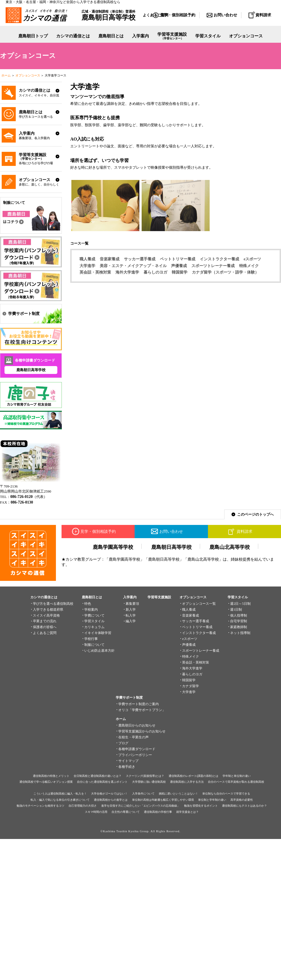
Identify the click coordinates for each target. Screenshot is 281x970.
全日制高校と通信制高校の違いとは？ (97, 775)
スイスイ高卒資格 (46, 615)
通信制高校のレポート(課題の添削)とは (193, 775)
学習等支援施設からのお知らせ (142, 731)
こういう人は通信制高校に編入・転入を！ (60, 793)
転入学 (131, 615)
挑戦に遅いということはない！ (178, 793)
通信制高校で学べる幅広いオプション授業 (46, 781)
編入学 (131, 621)
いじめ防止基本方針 (99, 651)
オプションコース (27, 75)
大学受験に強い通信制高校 (149, 781)
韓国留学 (179, 272)
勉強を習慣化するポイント (201, 805)
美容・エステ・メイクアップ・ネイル (133, 265)
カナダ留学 (190, 686)
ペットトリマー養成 (177, 259)
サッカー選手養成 (139, 259)
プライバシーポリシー (135, 755)
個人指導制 (238, 615)
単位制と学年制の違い (212, 799)
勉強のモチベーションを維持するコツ (40, 805)
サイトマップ (128, 761)
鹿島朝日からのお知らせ (136, 725)
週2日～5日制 (240, 604)
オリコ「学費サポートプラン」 (142, 710)
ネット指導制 (240, 633)
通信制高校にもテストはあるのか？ (244, 805)
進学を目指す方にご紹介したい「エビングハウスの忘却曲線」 (140, 805)
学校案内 (91, 610)
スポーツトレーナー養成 (213, 265)
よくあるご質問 (44, 633)
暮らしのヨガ (155, 272)
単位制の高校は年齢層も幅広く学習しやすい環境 (163, 799)
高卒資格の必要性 (241, 799)
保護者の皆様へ (44, 627)
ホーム (6, 75)
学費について (94, 615)
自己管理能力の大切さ (83, 805)
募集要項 (132, 604)
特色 (87, 604)
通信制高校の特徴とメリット (51, 775)
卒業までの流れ (44, 621)
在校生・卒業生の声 (133, 737)
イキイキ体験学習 (97, 633)
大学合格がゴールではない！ (109, 793)
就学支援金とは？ (187, 811)
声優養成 (179, 265)
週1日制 (236, 610)
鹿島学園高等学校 (113, 547)
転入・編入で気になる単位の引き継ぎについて (60, 799)
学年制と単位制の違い (237, 775)
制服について (94, 645)
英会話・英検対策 (95, 272)
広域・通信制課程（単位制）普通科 (108, 15)
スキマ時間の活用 (96, 811)
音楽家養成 (109, 259)
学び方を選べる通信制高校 (53, 604)
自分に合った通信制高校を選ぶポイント (102, 781)
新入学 (131, 610)
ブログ (123, 743)
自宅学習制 (238, 621)
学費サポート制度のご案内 (138, 704)
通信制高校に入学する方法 (187, 781)
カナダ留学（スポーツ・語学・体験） (225, 272)
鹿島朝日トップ (33, 36)
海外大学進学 (127, 272)
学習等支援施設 (172, 36)
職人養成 (87, 259)
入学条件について (143, 793)
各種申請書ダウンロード (136, 749)
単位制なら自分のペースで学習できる (226, 793)
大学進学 (87, 265)
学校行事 (91, 639)
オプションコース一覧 (199, 604)
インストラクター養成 (219, 259)
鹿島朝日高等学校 (31, 370)
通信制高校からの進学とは (111, 799)
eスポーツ (252, 259)
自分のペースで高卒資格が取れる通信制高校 (236, 781)
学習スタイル (208, 36)
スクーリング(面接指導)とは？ (145, 775)
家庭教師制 (238, 627)
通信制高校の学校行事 (158, 811)
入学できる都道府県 (48, 610)
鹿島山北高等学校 (229, 547)
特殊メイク (249, 265)
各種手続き (126, 767)
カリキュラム (94, 627)
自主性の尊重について (126, 811)
